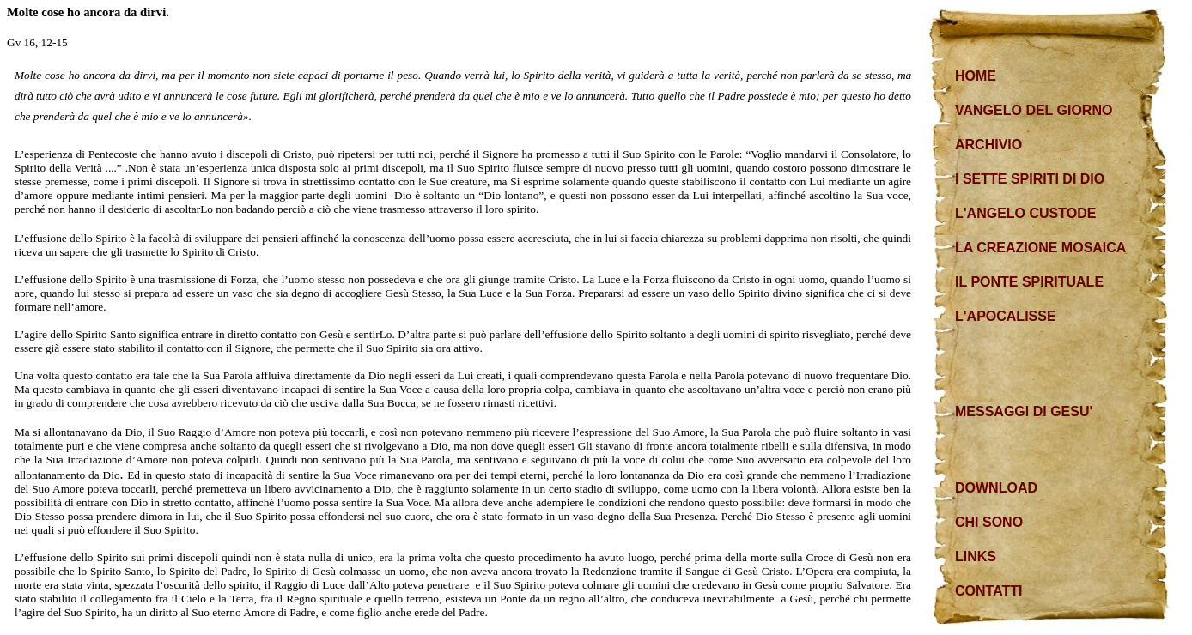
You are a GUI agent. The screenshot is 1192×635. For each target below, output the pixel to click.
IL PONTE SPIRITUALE (1029, 282)
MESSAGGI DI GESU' (1023, 411)
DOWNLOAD (996, 488)
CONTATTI (989, 591)
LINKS (975, 556)
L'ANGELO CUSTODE (1025, 213)
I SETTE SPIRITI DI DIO (1029, 179)
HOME (975, 76)
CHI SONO (989, 522)
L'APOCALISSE (1005, 316)
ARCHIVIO (988, 144)
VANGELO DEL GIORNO (1033, 110)
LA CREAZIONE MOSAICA (1040, 247)
